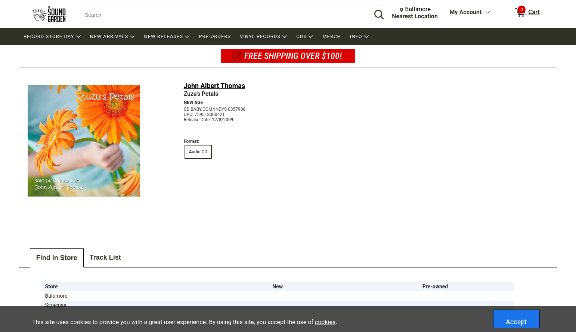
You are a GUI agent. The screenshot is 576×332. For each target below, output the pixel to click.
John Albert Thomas (214, 86)
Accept (516, 322)
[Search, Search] (222, 15)
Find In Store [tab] (56, 257)
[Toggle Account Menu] (487, 12)
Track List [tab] (105, 257)
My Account (466, 12)
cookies (325, 322)
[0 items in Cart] (527, 12)
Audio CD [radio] (198, 151)
